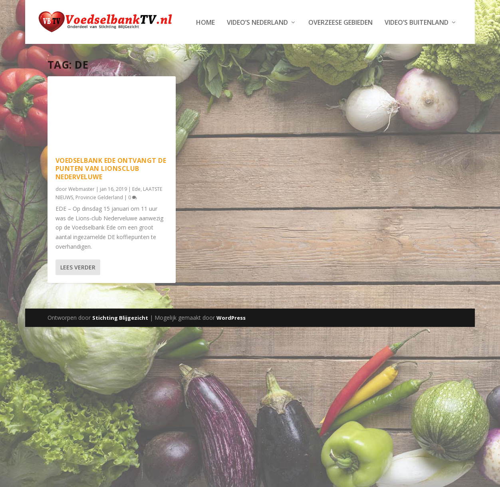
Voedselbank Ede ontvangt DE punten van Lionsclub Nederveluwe (111, 193)
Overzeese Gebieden (187, 47)
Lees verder (77, 291)
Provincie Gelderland (99, 221)
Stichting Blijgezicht (120, 341)
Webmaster (81, 213)
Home (52, 47)
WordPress (231, 341)
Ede (136, 213)
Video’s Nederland (104, 47)
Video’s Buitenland (264, 47)
